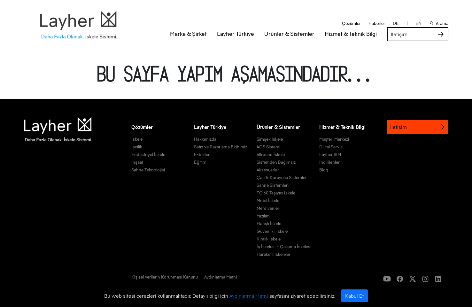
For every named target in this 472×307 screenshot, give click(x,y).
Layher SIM (330, 154)
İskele (137, 139)
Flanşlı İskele (269, 223)
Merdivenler (268, 208)
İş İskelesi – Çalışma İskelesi (284, 246)
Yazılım (263, 216)
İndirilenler (329, 162)
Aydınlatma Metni (248, 296)
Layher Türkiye (235, 41)
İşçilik (136, 147)
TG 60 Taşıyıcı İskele (276, 193)
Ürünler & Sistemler (289, 41)
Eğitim (200, 162)
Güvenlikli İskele (272, 231)
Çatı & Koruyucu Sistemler (282, 177)
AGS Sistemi (268, 147)
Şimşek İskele (270, 139)
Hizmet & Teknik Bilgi (351, 41)
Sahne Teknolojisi (148, 170)
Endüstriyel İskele (148, 154)
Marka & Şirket (188, 41)
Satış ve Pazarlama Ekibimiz (220, 147)
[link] (164, 278)
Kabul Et (354, 296)
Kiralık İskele (269, 239)
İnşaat (137, 162)
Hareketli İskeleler (273, 254)
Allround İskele (271, 154)
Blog (323, 170)
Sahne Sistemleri (273, 185)
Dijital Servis (331, 147)
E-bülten (202, 154)
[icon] (387, 279)
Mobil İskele (268, 200)
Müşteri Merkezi (334, 139)
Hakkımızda (205, 139)
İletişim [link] (418, 42)
